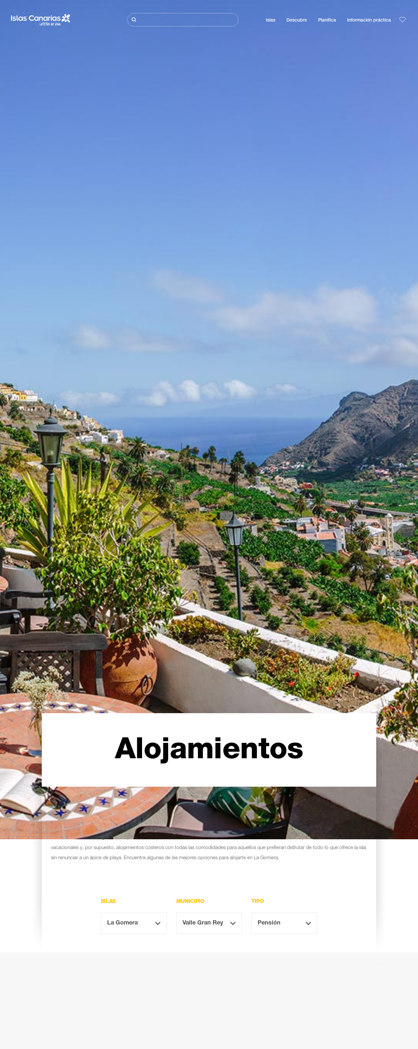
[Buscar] (182, 19)
